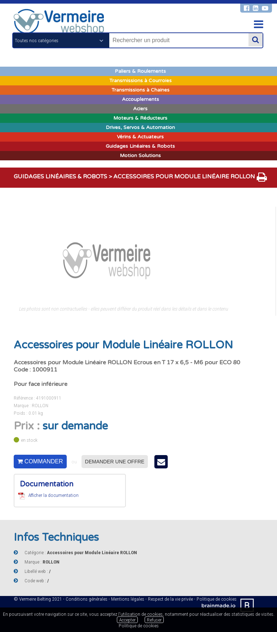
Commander (40, 461)
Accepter (127, 620)
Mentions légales (127, 599)
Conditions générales (86, 599)
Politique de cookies (139, 625)
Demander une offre (115, 461)
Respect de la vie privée (170, 599)
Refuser (154, 620)
